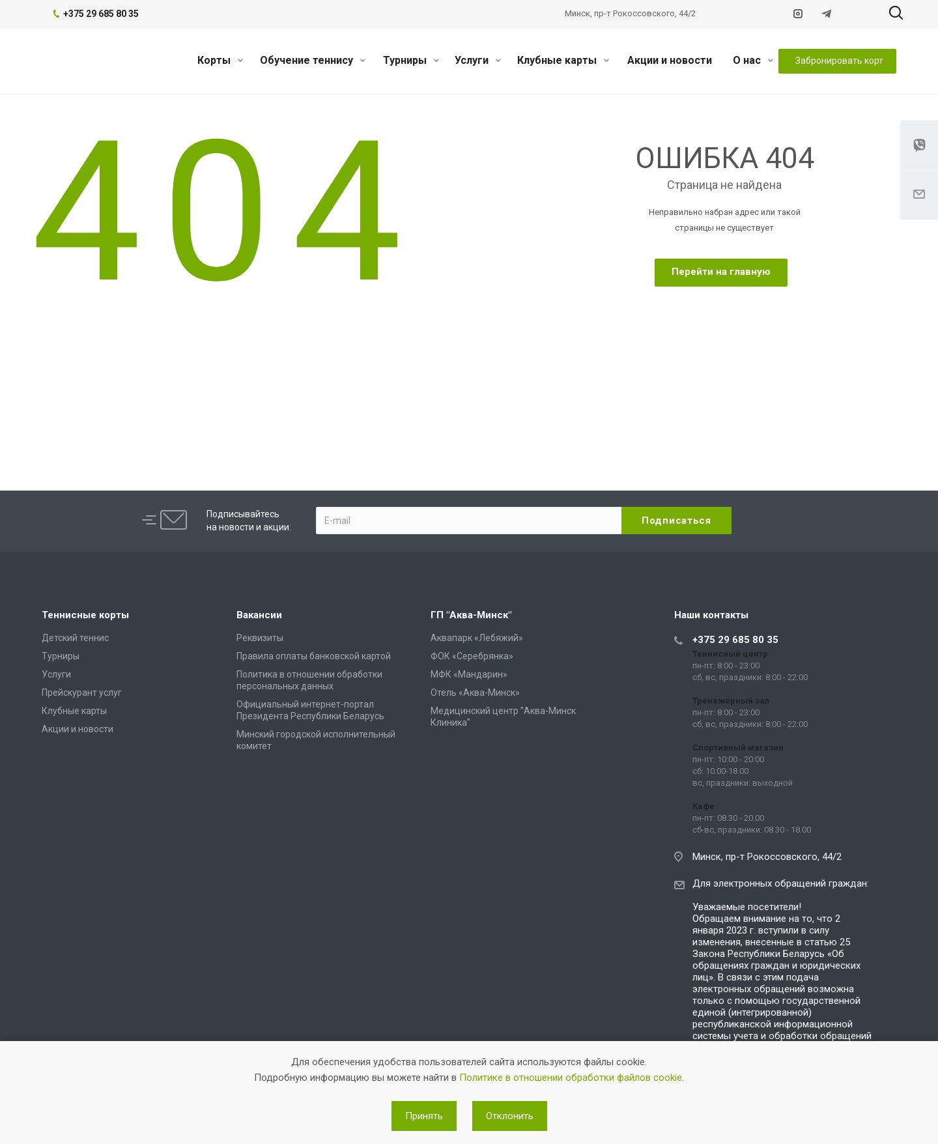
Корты (220, 60)
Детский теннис (75, 638)
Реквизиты (259, 638)
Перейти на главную (721, 272)
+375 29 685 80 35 (735, 640)
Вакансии (259, 615)
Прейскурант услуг (82, 692)
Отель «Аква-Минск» (475, 692)
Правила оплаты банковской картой (313, 656)
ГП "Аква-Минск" (471, 615)
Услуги (478, 60)
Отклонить (509, 1116)
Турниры (411, 60)
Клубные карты (563, 60)
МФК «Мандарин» (469, 674)
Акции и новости (669, 60)
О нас (753, 60)
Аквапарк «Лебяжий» (477, 638)
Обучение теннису (312, 60)
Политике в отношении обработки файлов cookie (570, 1077)
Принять (424, 1116)
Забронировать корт (839, 60)
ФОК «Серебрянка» (472, 656)
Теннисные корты (85, 615)
